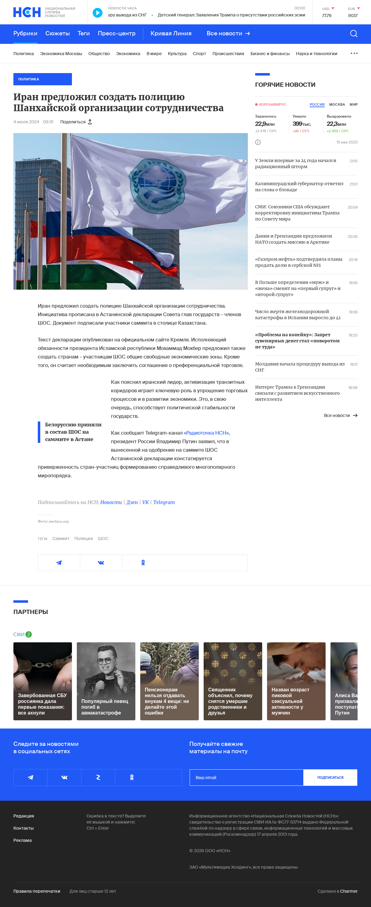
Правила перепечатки (36, 891)
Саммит (61, 538)
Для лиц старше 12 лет (93, 891)
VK (145, 502)
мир (354, 104)
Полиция (83, 538)
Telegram (164, 502)
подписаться (330, 777)
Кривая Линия (171, 33)
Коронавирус (272, 104)
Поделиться (76, 122)
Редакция (23, 816)
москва (337, 104)
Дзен (132, 502)
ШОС (103, 538)
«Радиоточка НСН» (206, 433)
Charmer (349, 891)
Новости (111, 502)
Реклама (22, 840)
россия (317, 104)
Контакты (23, 828)
